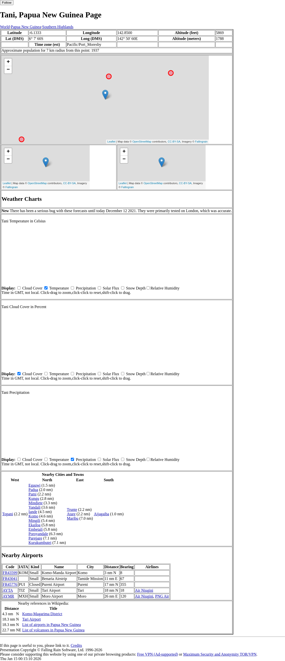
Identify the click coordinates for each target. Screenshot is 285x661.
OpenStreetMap (141, 141)
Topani (7, 514)
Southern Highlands (58, 27)
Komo (33, 516)
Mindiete (35, 503)
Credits (76, 645)
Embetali (35, 529)
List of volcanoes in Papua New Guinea (53, 630)
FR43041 (10, 579)
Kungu (33, 498)
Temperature (59, 288)
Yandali (34, 507)
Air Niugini (144, 590)
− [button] (8, 69)
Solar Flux (111, 288)
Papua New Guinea (26, 27)
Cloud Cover (32, 288)
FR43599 (10, 573)
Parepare (35, 538)
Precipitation (86, 288)
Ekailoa (34, 525)
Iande (32, 512)
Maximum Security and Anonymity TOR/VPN (220, 654)
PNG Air (162, 596)
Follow (7, 2)
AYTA (8, 590)
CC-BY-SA (174, 141)
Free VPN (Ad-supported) (157, 654)
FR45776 (10, 584)
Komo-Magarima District (42, 614)
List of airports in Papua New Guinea (51, 625)
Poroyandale (38, 534)
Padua (33, 490)
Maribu (72, 518)
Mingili (34, 520)
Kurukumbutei (39, 543)
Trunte (72, 509)
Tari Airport (31, 619)
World (5, 27)
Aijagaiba (101, 514)
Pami (32, 494)
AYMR (8, 596)
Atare (71, 514)
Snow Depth (136, 288)
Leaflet (111, 141)
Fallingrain (201, 141)
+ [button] (8, 62)
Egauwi (34, 485)
